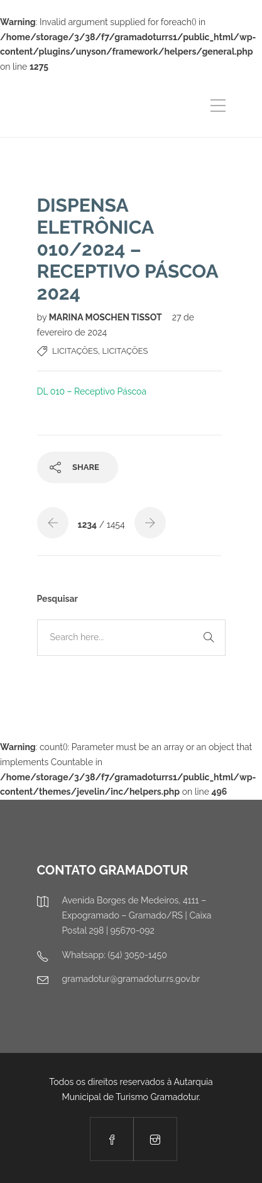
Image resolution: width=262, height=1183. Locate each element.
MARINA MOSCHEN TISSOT (106, 317)
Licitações (75, 351)
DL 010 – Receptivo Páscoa (92, 391)
